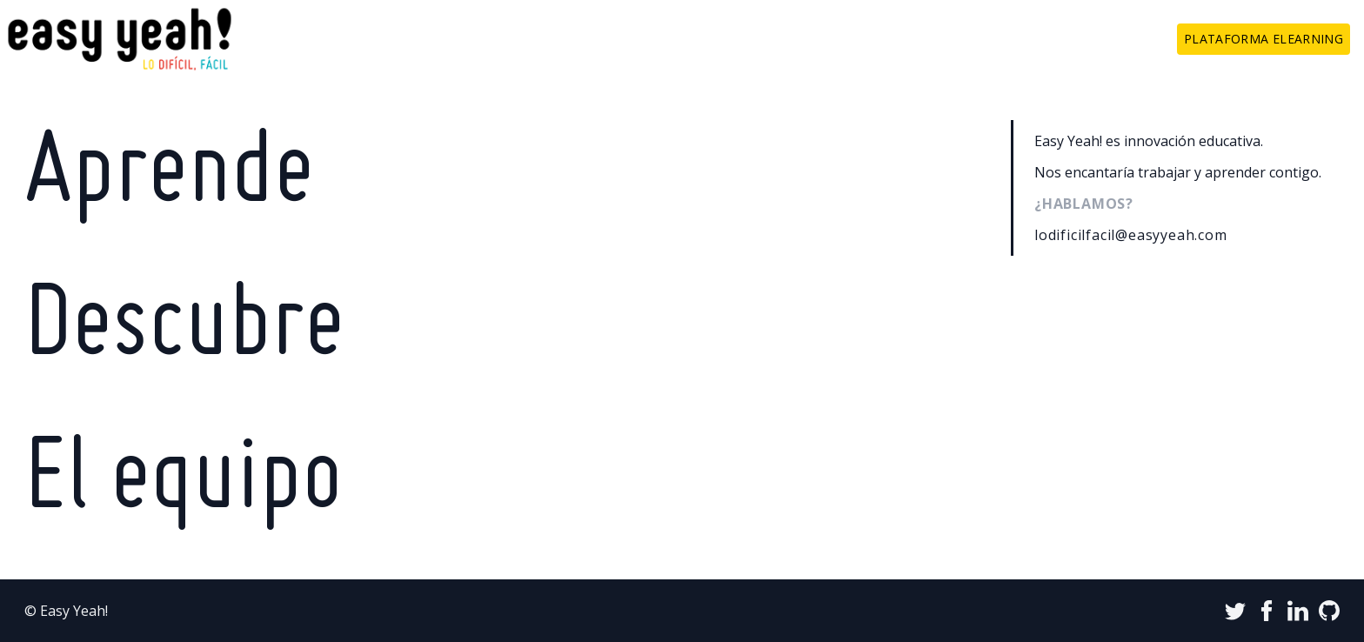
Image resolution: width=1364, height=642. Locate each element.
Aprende (169, 176)
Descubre (184, 329)
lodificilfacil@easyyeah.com (1130, 234)
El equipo (183, 482)
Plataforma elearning (1263, 38)
